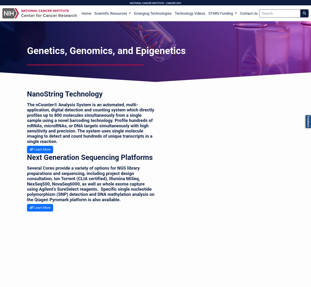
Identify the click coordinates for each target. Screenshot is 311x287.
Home (86, 13)
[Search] (279, 13)
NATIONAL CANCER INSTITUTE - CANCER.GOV (155, 3)
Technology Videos (190, 13)
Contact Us (249, 13)
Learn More (40, 149)
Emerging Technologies (153, 13)
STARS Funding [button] (221, 13)
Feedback (308, 121)
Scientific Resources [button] (111, 13)
